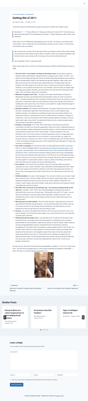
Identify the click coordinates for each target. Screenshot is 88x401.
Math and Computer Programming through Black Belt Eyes (26, 288)
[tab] (40, 329)
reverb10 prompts (42, 27)
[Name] (20, 375)
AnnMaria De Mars (19, 22)
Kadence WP (59, 396)
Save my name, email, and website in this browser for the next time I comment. (35, 380)
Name (13, 375)
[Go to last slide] (4, 317)
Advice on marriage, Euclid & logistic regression (62, 286)
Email (36, 375)
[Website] (67, 375)
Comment (14, 352)
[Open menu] (84, 3)
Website (60, 375)
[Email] (44, 375)
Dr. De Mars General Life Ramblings (23, 14)
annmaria (67, 316)
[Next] (83, 317)
